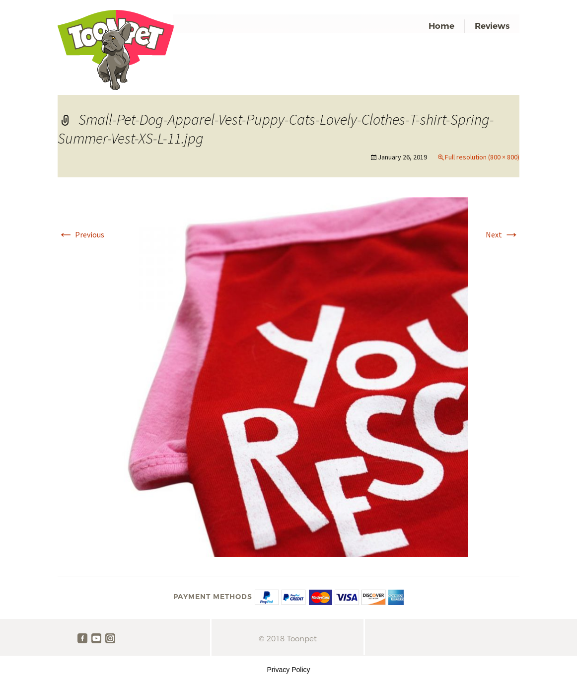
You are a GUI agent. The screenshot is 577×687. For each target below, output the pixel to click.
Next (502, 234)
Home (441, 26)
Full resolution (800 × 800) (482, 157)
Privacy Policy (288, 670)
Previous (81, 234)
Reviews (492, 26)
